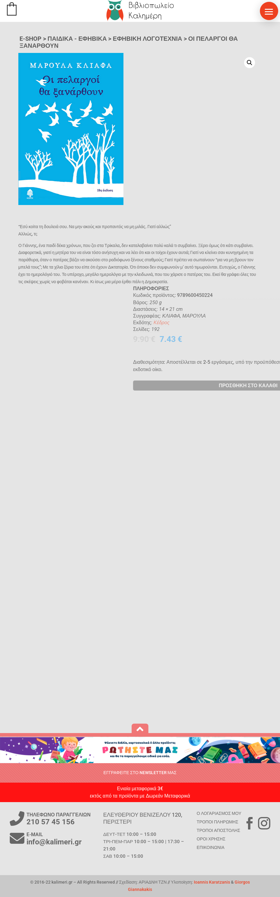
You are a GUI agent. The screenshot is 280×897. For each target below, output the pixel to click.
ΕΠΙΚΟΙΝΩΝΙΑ (211, 847)
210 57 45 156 (51, 822)
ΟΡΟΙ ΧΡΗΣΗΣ (211, 838)
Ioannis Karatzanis (212, 882)
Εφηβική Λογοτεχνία (147, 38)
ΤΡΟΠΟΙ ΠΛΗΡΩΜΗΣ (217, 821)
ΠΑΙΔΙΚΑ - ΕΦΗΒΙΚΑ (77, 38)
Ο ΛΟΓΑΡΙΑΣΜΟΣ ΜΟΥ (219, 813)
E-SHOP (30, 38)
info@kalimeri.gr (54, 842)
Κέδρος (258, 322)
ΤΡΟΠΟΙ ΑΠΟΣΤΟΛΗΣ (218, 830)
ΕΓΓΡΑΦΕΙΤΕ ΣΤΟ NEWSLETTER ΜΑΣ (140, 772)
